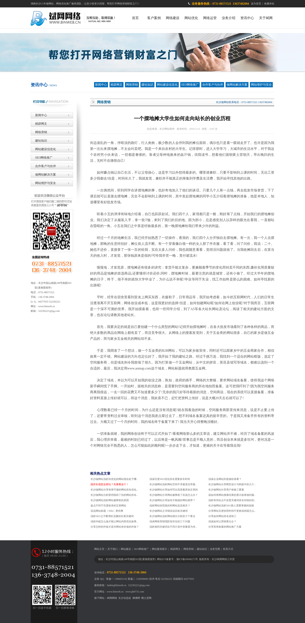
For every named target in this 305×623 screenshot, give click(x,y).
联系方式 (228, 549)
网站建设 (126, 549)
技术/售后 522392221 (160, 578)
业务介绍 (228, 18)
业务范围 (215, 549)
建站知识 (147, 84)
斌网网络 (112, 598)
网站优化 (191, 18)
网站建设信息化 (167, 84)
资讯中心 (247, 18)
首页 (135, 18)
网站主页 (99, 549)
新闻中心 (101, 84)
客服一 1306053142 (116, 578)
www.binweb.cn (115, 591)
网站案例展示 (159, 549)
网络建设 (172, 18)
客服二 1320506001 (138, 578)
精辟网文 (116, 84)
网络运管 (210, 18)
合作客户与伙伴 (212, 84)
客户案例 (154, 18)
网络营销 (132, 84)
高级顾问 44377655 (183, 578)
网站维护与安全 (261, 84)
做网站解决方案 (237, 84)
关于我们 (112, 549)
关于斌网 (266, 18)
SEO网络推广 (190, 84)
